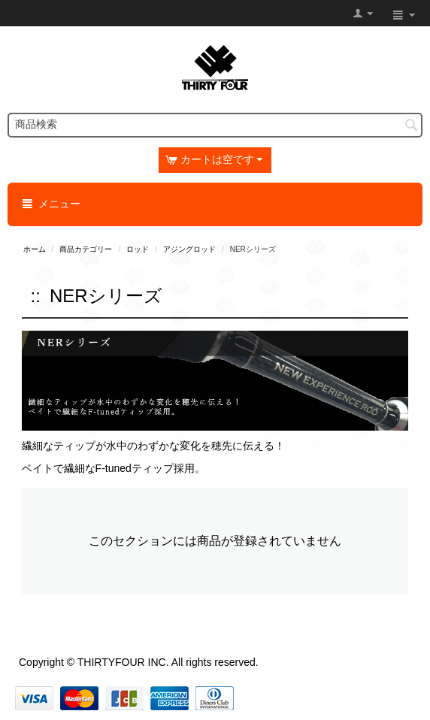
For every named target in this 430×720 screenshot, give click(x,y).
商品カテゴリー (85, 249)
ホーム (34, 249)
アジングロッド (189, 249)
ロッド (137, 249)
